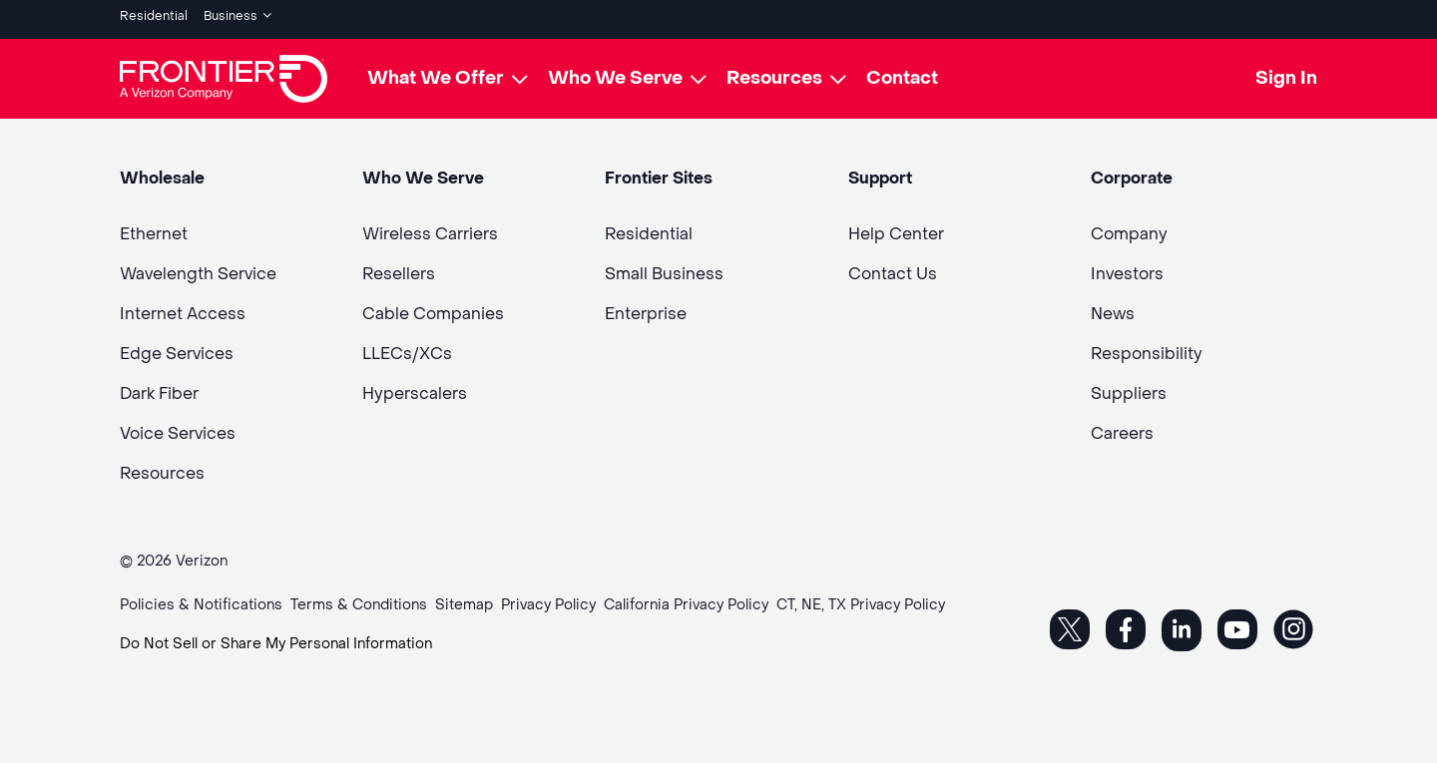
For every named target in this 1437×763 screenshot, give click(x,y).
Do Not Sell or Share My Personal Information (276, 636)
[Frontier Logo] (223, 72)
